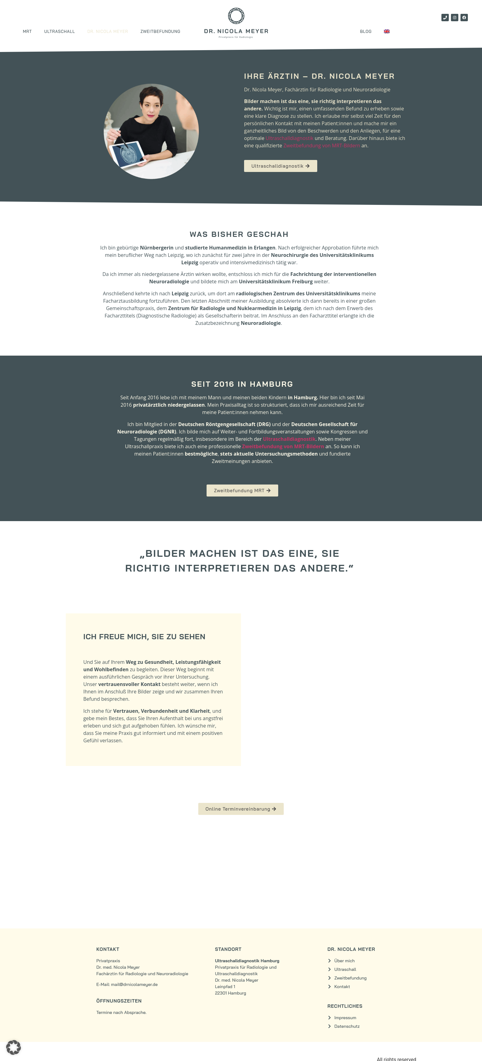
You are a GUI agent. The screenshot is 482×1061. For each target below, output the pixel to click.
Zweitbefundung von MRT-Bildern (321, 145)
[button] (13, 1047)
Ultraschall (59, 31)
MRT (27, 31)
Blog (366, 31)
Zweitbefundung (160, 31)
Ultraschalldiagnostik (290, 138)
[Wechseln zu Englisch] (387, 31)
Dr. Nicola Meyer (107, 31)
